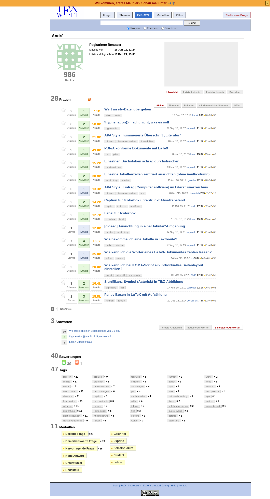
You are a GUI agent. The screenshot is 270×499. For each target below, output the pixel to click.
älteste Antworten (172, 327)
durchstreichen (113, 167)
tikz (122, 287)
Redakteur (71, 470)
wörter (109, 258)
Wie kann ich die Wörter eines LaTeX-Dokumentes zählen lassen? (158, 252)
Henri (193, 154)
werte (117, 115)
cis (192, 258)
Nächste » (66, 309)
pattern (209, 401)
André (195, 115)
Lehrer (116, 462)
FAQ (123, 485)
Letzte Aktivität (191, 92)
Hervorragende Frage (79, 448)
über (115, 485)
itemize (121, 300)
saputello (191, 128)
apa (142, 193)
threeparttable (101, 401)
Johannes (192, 300)
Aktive (160, 105)
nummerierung (101, 416)
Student (117, 455)
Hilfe (173, 485)
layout (109, 275)
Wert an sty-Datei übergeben (127, 109)
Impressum (134, 485)
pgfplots (135, 416)
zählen (119, 258)
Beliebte (189, 105)
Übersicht (172, 92)
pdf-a (115, 154)
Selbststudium (122, 448)
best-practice (212, 391)
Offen (179, 15)
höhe (208, 381)
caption (109, 206)
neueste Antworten (198, 327)
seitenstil (120, 275)
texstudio (135, 377)
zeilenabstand (213, 406)
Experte (117, 441)
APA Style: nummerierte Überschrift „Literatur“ (142, 135)
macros (97, 406)
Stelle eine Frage (237, 15)
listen (171, 401)
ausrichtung (112, 180)
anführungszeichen (178, 406)
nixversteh (194, 193)
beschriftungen (101, 391)
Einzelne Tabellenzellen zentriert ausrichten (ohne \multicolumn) (157, 174)
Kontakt (182, 485)
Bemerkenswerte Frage (80, 441)
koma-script (134, 275)
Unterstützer (72, 462)
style (108, 115)
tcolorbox (121, 206)
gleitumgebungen (71, 416)
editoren (210, 386)
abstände (135, 206)
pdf (107, 154)
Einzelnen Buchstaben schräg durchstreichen (141, 161)
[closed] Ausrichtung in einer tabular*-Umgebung (144, 226)
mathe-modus (138, 396)
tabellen (126, 180)
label (121, 219)
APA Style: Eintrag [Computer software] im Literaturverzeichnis (156, 187)
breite (109, 245)
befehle (172, 416)
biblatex (110, 141)
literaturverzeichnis (127, 141)
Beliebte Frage (74, 433)
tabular (109, 232)
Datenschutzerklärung (156, 485)
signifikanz (111, 287)
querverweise (175, 411)
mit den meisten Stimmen (213, 105)
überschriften (146, 141)
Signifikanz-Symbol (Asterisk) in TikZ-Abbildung (143, 282)
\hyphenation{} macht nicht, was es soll (136, 122)
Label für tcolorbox (120, 213)
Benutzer (143, 15)
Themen (124, 15)
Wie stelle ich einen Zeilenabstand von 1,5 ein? (94, 330)
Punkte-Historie (215, 92)
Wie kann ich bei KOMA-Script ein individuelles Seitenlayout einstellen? (153, 267)
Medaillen (163, 15)
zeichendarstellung (178, 396)
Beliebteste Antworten (227, 327)
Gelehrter (118, 433)
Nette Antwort (73, 455)
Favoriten (234, 92)
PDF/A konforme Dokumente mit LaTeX (136, 148)
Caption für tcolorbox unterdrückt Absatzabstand (144, 200)
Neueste (174, 105)
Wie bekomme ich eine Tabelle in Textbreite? (140, 239)
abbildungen (137, 386)
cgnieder (191, 180)
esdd (193, 206)
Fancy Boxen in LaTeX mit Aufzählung (135, 295)
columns (67, 406)
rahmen (109, 300)
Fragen (107, 15)
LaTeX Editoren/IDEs (80, 341)
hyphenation (112, 128)
